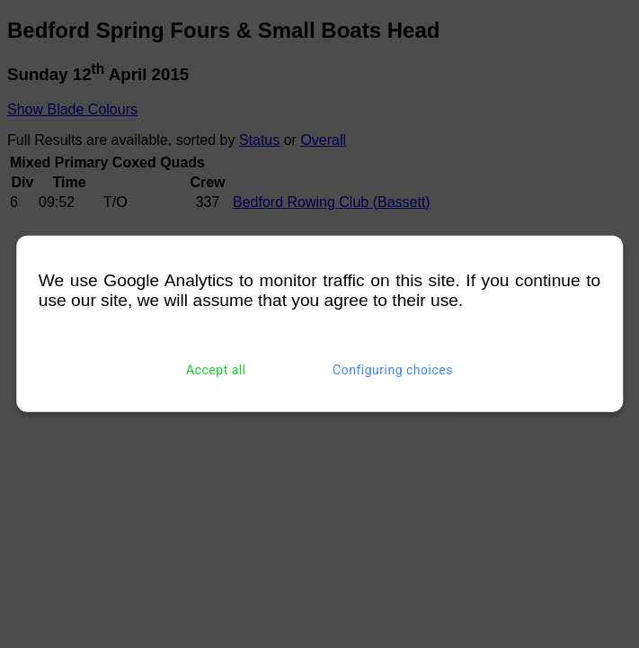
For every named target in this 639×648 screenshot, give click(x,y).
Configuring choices (392, 370)
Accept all (216, 370)
